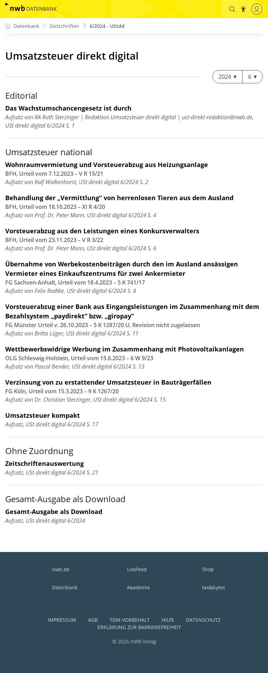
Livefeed (137, 569)
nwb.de (60, 569)
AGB (93, 620)
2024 (227, 77)
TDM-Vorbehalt (130, 620)
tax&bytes (213, 587)
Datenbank (64, 587)
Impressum (62, 620)
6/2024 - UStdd (107, 26)
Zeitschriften (64, 26)
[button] (232, 9)
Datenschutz (203, 620)
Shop (208, 569)
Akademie (138, 587)
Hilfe (168, 620)
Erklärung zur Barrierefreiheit (139, 627)
